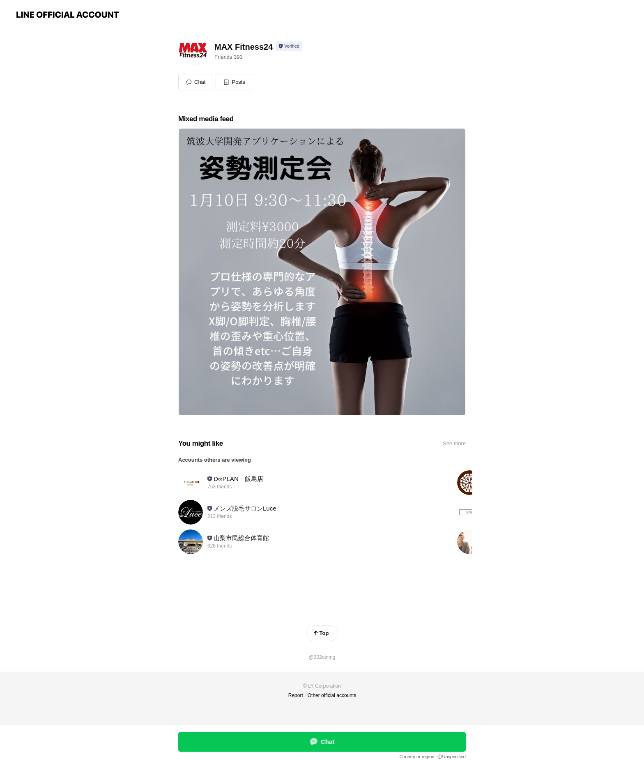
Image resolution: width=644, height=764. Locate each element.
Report (295, 695)
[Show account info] (289, 46)
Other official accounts (332, 695)
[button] (234, 82)
